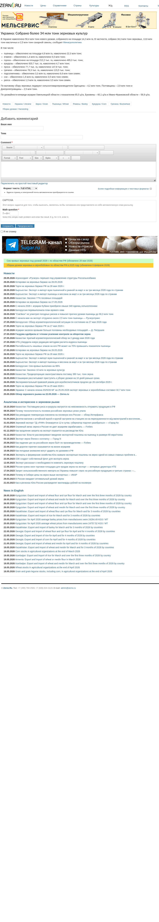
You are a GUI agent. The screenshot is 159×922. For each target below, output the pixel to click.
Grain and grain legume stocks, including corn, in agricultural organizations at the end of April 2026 (63, 571)
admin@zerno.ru (68, 588)
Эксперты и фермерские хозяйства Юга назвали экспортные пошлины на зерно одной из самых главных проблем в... (76, 455)
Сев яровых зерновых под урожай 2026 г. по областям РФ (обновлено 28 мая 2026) (48, 260)
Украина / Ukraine (23, 104)
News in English (13, 490)
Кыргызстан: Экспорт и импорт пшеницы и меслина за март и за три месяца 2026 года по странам (66, 294)
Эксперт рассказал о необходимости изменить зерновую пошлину (49, 462)
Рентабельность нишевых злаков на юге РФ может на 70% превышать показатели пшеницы (62, 346)
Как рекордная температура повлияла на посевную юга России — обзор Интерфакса (59, 415)
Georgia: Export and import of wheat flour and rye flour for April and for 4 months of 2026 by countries (65, 531)
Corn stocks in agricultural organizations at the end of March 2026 (47, 551)
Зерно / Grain (42, 104)
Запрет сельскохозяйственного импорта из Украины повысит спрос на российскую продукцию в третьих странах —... (75, 470)
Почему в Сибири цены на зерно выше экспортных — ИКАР (46, 475)
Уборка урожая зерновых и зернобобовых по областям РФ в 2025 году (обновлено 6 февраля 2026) (57, 265)
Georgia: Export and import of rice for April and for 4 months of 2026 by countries (55, 535)
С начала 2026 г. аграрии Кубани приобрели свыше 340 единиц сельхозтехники (56, 306)
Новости (31, 5)
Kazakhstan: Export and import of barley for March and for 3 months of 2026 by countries (59, 527)
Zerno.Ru (7, 588)
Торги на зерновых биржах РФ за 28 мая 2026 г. (39, 286)
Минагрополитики (72, 42)
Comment (7, 142)
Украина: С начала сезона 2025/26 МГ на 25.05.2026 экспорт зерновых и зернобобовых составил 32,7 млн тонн (72, 390)
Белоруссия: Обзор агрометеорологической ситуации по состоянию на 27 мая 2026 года (61, 322)
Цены (45, 5)
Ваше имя (6, 124)
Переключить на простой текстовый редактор (24, 183)
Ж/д (110, 5)
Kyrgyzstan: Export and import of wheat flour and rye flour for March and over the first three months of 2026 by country (73, 495)
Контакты (143, 6)
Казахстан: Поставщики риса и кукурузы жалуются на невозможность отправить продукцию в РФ (65, 406)
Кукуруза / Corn (99, 104)
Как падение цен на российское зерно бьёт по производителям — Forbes (53, 442)
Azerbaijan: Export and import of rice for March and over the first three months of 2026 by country (63, 555)
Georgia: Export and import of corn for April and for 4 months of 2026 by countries (55, 539)
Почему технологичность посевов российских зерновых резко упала (50, 411)
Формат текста (11, 188)
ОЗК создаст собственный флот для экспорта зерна (42, 459)
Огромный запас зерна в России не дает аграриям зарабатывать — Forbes (54, 426)
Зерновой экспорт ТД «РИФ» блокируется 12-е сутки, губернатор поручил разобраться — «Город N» (67, 422)
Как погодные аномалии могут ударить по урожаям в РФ (44, 450)
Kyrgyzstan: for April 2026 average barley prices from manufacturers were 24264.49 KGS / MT (61, 519)
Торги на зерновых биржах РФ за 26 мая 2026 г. (39, 354)
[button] (7, 147)
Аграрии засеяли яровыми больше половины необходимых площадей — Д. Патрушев (59, 330)
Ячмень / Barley (80, 104)
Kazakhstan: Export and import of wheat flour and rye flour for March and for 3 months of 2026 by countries (67, 511)
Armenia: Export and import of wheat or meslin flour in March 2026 (48, 559)
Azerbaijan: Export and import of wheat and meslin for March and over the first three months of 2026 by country (69, 563)
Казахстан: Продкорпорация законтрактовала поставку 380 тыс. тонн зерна (54, 374)
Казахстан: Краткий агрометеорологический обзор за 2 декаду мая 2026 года (55, 338)
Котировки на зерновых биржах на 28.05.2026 (38, 282)
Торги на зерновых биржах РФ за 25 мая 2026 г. (39, 386)
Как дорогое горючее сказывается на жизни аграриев (42, 446)
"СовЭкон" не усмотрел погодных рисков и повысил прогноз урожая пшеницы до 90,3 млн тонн (64, 314)
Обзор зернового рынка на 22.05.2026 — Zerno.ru (42, 394)
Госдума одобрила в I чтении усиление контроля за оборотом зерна (53, 334)
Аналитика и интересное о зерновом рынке (31, 401)
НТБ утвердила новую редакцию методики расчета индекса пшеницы (51, 342)
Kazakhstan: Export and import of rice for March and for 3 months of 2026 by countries (57, 515)
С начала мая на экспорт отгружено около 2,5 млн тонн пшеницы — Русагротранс (57, 318)
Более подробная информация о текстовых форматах (123, 189)
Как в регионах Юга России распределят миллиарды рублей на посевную (53, 482)
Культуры (98, 5)
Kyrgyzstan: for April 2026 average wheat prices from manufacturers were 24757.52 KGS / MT (61, 523)
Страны (81, 5)
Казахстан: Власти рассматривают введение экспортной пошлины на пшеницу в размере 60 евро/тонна (69, 435)
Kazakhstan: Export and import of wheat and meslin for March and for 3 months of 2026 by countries (64, 547)
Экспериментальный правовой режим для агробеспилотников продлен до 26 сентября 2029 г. (63, 382)
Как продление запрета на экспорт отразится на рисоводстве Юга (49, 430)
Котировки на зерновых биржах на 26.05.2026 (38, 350)
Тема (3, 133)
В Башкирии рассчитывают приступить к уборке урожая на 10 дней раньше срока (57, 378)
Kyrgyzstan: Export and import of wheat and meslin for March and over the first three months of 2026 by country (70, 499)
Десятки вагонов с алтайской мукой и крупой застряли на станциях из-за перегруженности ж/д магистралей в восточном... (78, 418)
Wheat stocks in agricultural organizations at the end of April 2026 (47, 567)
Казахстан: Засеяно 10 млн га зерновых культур (40, 370)
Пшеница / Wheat (60, 104)
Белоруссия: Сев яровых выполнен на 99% (37, 366)
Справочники (62, 5)
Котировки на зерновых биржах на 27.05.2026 (38, 302)
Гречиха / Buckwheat (120, 104)
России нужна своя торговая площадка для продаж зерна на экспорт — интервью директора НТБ (65, 466)
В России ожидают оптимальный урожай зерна (39, 479)
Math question (11, 209)
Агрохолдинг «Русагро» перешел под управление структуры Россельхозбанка (55, 278)
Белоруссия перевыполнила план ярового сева (39, 310)
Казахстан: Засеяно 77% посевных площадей (38, 298)
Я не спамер (9, 231)
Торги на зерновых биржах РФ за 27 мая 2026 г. (39, 326)
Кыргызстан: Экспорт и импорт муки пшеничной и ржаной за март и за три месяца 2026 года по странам (69, 290)
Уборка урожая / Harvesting (15, 109)
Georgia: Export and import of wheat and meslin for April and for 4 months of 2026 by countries (61, 543)
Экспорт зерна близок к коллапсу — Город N (38, 438)
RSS (126, 6)
